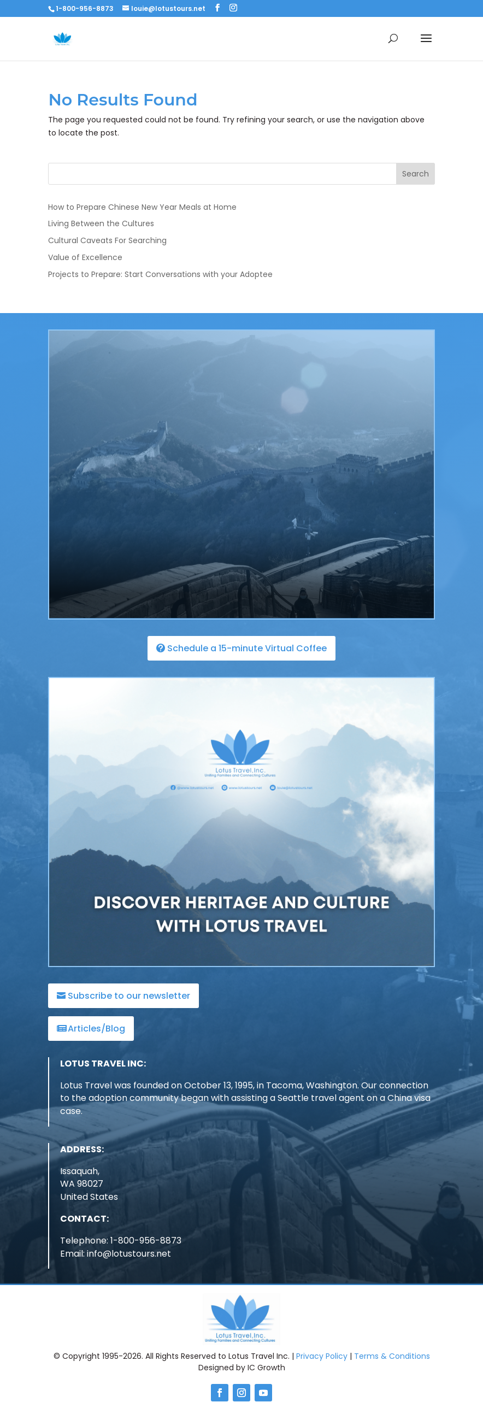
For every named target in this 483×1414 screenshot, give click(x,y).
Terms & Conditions (392, 1356)
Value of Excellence (85, 257)
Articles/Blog (96, 1028)
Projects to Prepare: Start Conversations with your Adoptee (160, 274)
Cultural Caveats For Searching (107, 240)
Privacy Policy (321, 1356)
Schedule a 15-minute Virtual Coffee (247, 648)
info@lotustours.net (129, 1253)
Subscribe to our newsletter (129, 995)
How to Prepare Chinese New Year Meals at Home (142, 207)
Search (415, 173)
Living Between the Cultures (101, 223)
